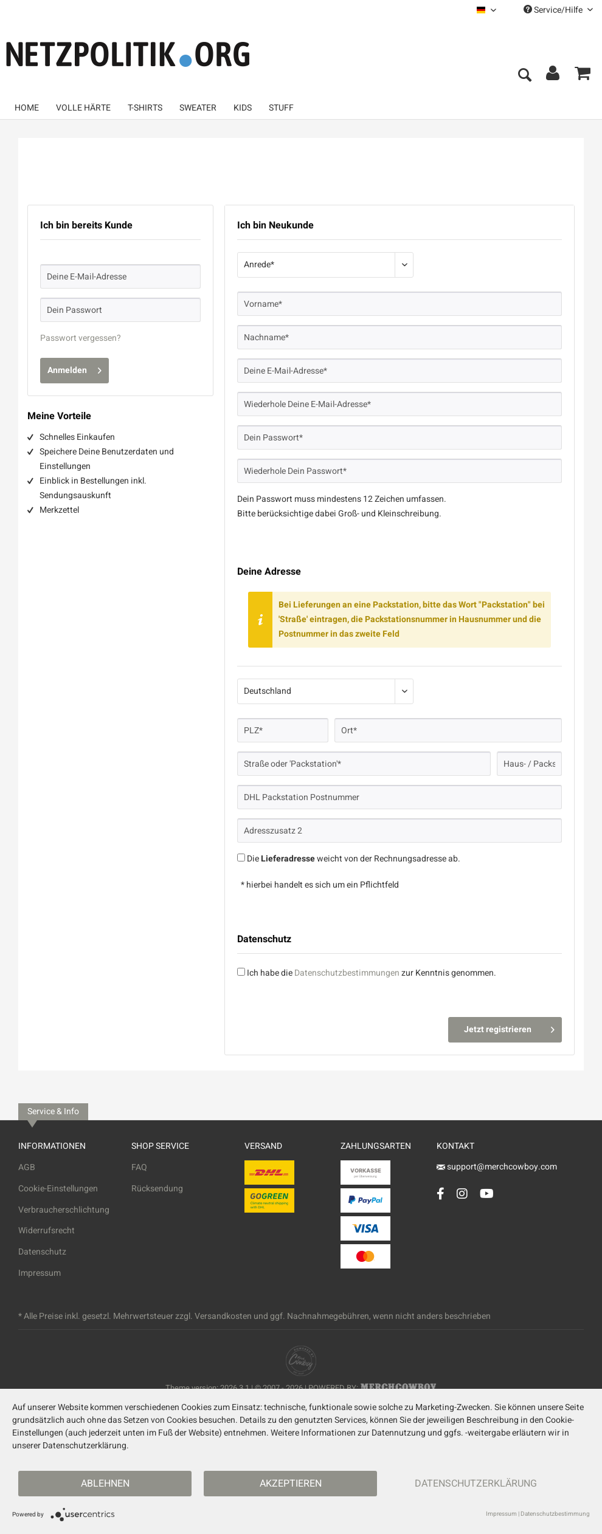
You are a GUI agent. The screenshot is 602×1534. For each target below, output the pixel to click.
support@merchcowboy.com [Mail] (497, 1166)
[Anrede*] (325, 265)
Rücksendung (157, 1188)
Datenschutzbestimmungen (347, 973)
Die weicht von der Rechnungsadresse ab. (353, 858)
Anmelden (74, 369)
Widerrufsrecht (46, 1230)
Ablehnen (105, 1483)
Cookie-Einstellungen (58, 1188)
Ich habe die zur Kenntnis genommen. (371, 973)
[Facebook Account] (441, 1193)
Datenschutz (42, 1251)
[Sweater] (198, 108)
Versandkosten (223, 1316)
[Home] (26, 108)
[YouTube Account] (487, 1193)
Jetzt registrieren (509, 1028)
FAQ (139, 1167)
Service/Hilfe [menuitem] (558, 10)
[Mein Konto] (553, 76)
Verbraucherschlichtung (63, 1210)
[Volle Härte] (83, 108)
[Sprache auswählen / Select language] (486, 10)
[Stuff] (281, 108)
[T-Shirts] (145, 108)
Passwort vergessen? (80, 338)
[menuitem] (486, 10)
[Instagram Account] (462, 1193)
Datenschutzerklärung (476, 1483)
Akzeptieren (291, 1483)
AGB (26, 1167)
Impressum (39, 1273)
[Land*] (325, 691)
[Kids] (242, 108)
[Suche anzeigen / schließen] (524, 76)
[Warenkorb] (582, 76)
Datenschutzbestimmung (555, 1514)
